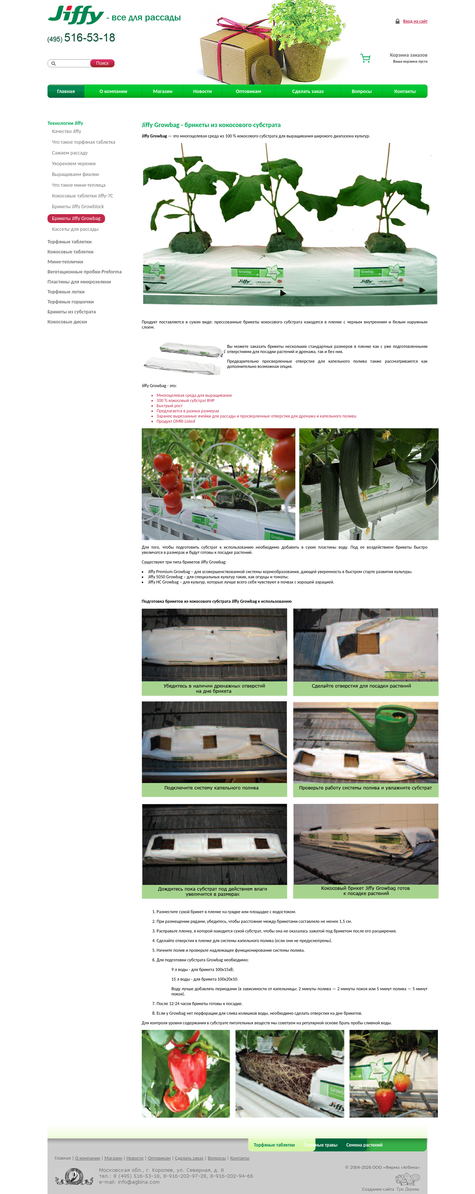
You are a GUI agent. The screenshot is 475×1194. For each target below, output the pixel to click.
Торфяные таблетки (70, 242)
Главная (66, 91)
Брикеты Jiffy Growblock (78, 206)
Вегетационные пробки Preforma (85, 272)
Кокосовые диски (67, 322)
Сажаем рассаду (70, 153)
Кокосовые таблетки (71, 252)
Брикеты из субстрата (72, 312)
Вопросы (362, 91)
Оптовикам (248, 91)
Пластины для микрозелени (79, 282)
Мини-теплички (65, 262)
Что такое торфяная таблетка (83, 142)
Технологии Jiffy (65, 123)
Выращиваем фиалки (75, 174)
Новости (202, 91)
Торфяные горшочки (71, 302)
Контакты (405, 91)
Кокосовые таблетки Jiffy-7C (82, 196)
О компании (113, 91)
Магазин (162, 91)
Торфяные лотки (66, 292)
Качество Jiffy (66, 131)
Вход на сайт (415, 21)
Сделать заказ (308, 91)
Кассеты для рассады (75, 229)
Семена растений (363, 1145)
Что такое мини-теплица (78, 185)
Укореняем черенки (74, 163)
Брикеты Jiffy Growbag (76, 218)
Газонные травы (321, 1145)
